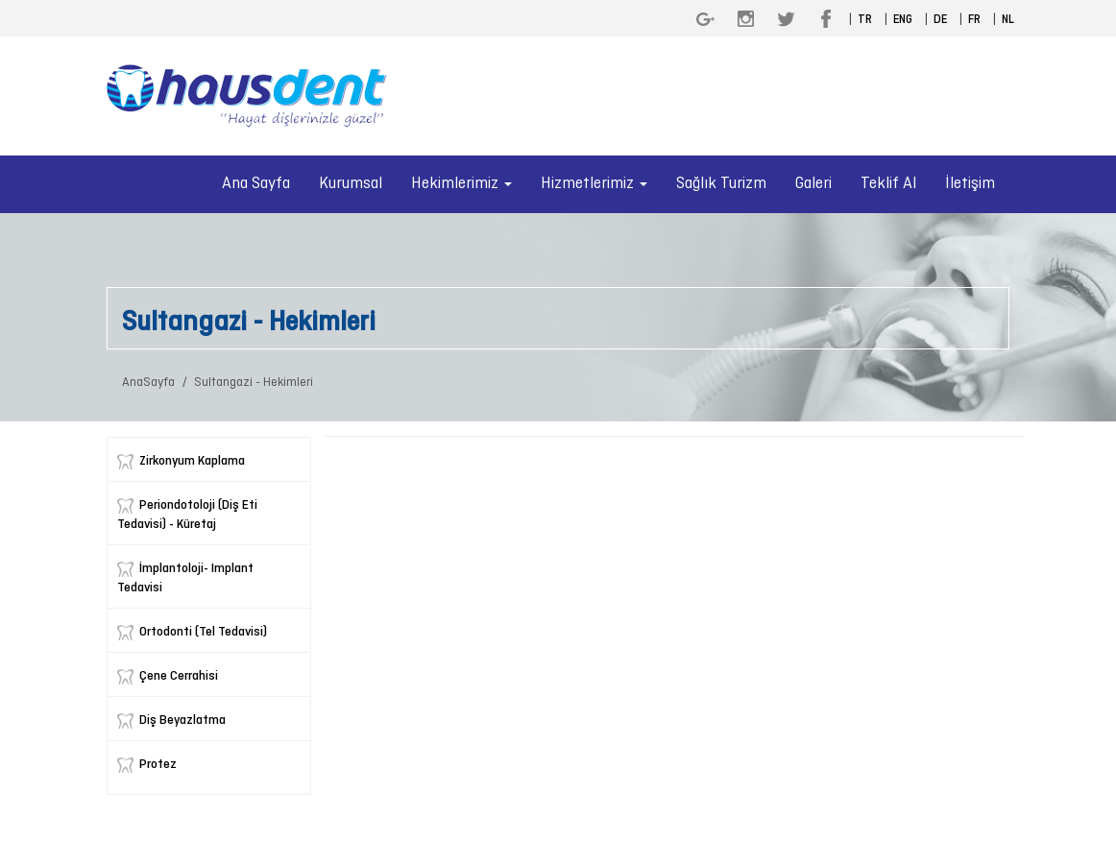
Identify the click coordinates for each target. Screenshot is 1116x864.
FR (974, 20)
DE (940, 20)
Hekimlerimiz (461, 184)
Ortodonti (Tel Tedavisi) (203, 632)
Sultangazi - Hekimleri (253, 382)
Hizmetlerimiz (594, 184)
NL (1008, 20)
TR (865, 20)
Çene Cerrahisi (178, 676)
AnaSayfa (148, 382)
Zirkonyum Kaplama (192, 461)
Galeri (813, 184)
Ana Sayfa (256, 184)
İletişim (970, 184)
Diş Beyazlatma (182, 720)
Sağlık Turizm (721, 184)
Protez (158, 764)
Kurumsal (350, 184)
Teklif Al (888, 184)
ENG (902, 20)
